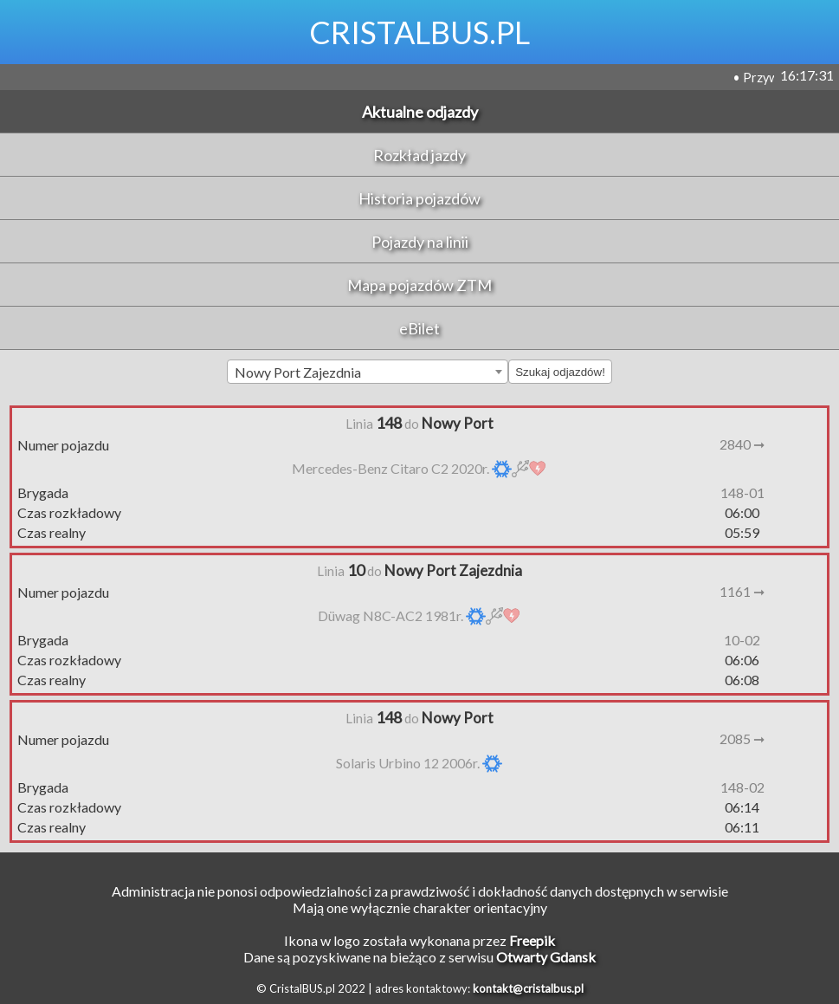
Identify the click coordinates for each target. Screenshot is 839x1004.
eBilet (419, 328)
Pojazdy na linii (419, 241)
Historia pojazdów (419, 198)
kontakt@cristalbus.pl (528, 988)
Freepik (532, 940)
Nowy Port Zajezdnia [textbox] (298, 372)
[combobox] (367, 371)
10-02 (742, 640)
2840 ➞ (742, 444)
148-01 (742, 492)
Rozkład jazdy (419, 155)
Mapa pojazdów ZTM (419, 285)
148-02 (742, 787)
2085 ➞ (742, 738)
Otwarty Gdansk (546, 957)
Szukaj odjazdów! (560, 372)
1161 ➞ (742, 591)
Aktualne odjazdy (420, 111)
